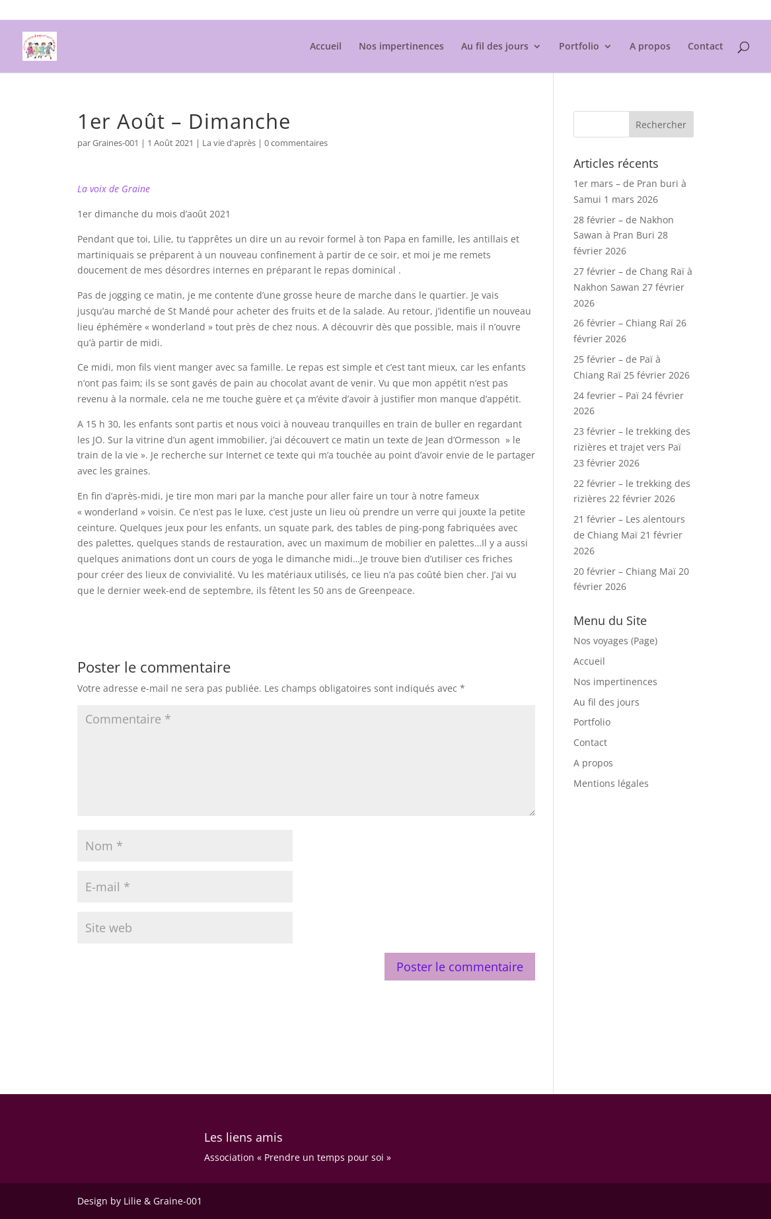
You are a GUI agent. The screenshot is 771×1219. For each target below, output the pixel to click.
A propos (650, 47)
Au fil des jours (495, 47)
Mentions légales (661, 10)
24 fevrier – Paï (606, 395)
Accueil (326, 47)
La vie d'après (229, 143)
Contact (705, 47)
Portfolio (579, 47)
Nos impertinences (401, 47)
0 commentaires (296, 143)
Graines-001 (115, 143)
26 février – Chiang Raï (623, 322)
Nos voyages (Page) (615, 640)
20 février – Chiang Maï (624, 571)
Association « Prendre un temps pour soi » (297, 1157)
